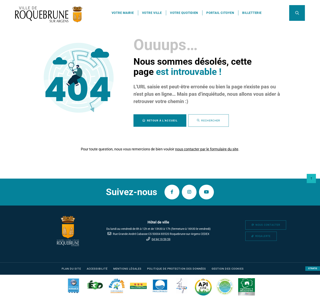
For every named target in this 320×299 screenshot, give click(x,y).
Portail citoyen (221, 13)
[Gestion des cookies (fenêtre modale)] (228, 269)
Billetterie (253, 13)
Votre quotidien (185, 13)
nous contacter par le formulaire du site (206, 150)
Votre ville (153, 13)
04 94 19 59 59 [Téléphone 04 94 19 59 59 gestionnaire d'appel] (161, 239)
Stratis (312, 268)
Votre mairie (124, 13)
